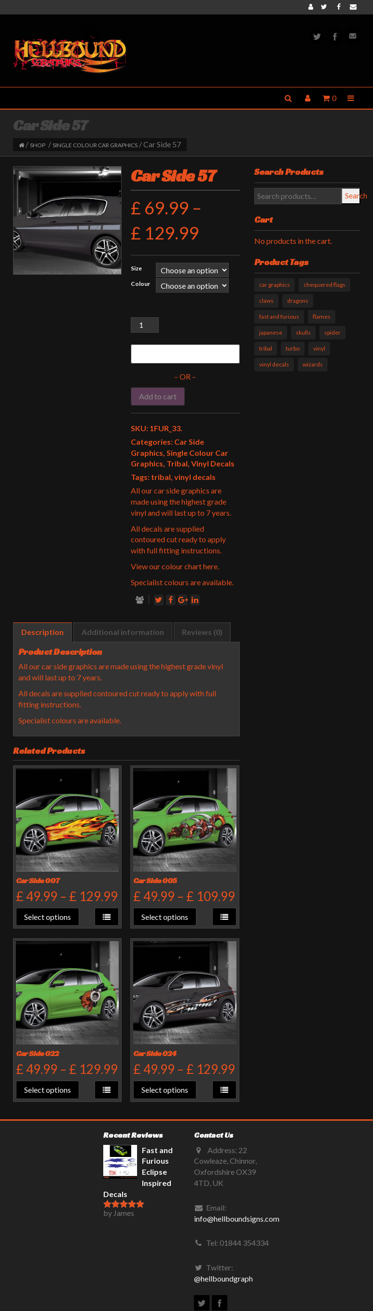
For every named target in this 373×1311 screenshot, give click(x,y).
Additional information (123, 631)
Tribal (177, 463)
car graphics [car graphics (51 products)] (274, 284)
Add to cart (158, 396)
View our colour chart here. (175, 566)
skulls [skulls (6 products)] (303, 332)
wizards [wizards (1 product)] (313, 364)
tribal (161, 476)
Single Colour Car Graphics (95, 145)
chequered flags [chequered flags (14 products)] (324, 284)
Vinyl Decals (213, 463)
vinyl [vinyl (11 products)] (319, 348)
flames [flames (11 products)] (322, 316)
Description (42, 631)
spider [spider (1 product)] (332, 332)
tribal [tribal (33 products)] (265, 348)
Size (136, 268)
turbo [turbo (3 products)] (293, 348)
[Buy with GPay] (185, 354)
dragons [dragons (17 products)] (297, 300)
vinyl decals (195, 476)
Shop (37, 145)
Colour (140, 283)
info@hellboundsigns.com (236, 1218)
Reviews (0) (202, 631)
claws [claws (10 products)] (266, 300)
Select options (47, 916)
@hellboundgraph (223, 1278)
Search (352, 195)
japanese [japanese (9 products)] (270, 332)
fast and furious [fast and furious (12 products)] (279, 316)
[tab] (42, 632)
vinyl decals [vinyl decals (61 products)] (274, 364)
